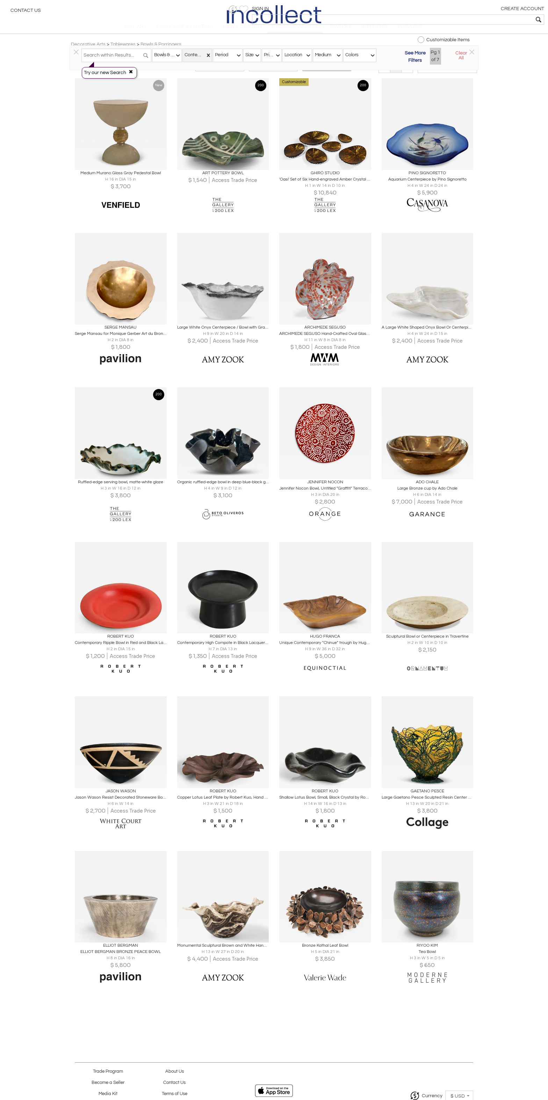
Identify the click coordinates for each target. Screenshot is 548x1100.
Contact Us (25, 12)
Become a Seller (108, 1082)
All (326, 74)
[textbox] (492, 19)
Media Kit (108, 1094)
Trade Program (108, 1071)
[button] (434, 9)
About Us (174, 1071)
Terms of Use (174, 1094)
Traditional (219, 74)
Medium (323, 54)
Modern (273, 74)
